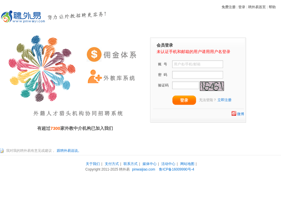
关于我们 (93, 164)
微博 (240, 114)
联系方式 (131, 164)
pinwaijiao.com (143, 169)
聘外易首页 (257, 7)
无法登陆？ (208, 100)
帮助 (272, 7)
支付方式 (112, 164)
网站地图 (187, 164)
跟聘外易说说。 (69, 151)
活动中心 (168, 164)
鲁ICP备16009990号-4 (176, 169)
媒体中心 (150, 164)
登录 (241, 7)
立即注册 (224, 100)
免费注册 (229, 7)
